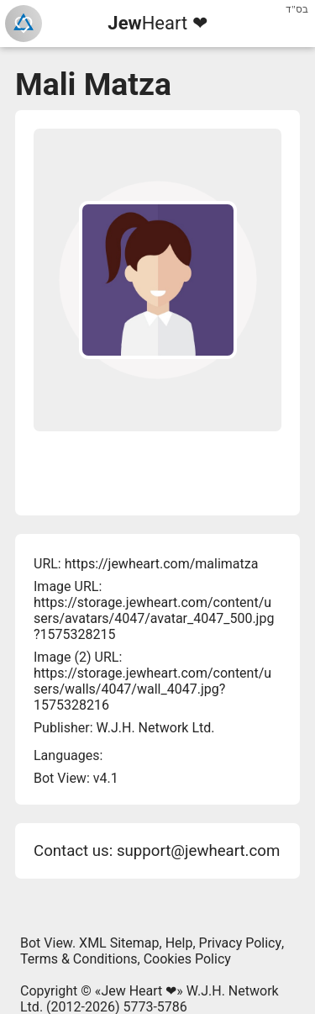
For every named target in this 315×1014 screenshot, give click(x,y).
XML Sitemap (119, 943)
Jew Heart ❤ (138, 991)
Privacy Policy (240, 943)
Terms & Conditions (79, 959)
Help (179, 943)
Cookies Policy (187, 959)
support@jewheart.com (198, 851)
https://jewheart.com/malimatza (162, 564)
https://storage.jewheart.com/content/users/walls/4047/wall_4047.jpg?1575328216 (152, 689)
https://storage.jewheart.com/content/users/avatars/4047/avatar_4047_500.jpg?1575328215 (154, 618)
